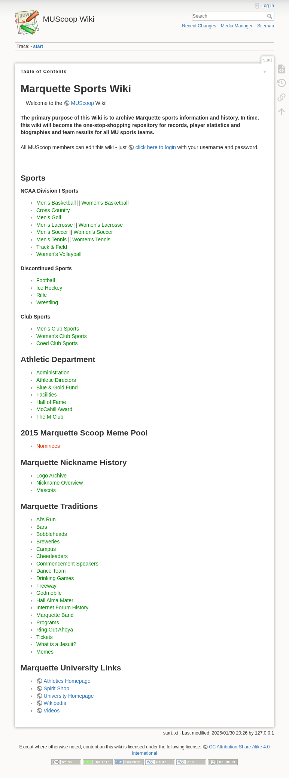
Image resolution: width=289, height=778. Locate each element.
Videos (52, 711)
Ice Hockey (49, 288)
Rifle (41, 295)
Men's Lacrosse (54, 225)
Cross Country (53, 210)
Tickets (44, 637)
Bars (41, 527)
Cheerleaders (52, 556)
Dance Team (51, 571)
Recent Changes (199, 25)
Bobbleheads (51, 534)
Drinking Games (55, 578)
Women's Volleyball (59, 254)
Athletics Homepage (67, 681)
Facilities (46, 395)
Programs (47, 622)
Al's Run (46, 519)
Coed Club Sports (57, 343)
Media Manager (237, 25)
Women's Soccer (93, 232)
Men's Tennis (51, 239)
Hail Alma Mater (54, 600)
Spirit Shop (56, 688)
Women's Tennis (91, 239)
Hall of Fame (51, 402)
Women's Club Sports (61, 336)
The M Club (49, 417)
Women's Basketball (104, 203)
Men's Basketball (56, 203)
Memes (45, 652)
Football (45, 280)
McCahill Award (54, 409)
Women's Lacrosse (101, 225)
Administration (53, 373)
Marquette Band (55, 615)
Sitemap (265, 25)
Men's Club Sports (57, 329)
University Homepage (69, 696)
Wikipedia (55, 703)
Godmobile (49, 593)
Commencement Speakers (67, 564)
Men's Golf (48, 217)
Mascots (46, 490)
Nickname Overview (59, 483)
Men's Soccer (52, 232)
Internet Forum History (62, 607)
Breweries (48, 542)
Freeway (46, 586)
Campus (46, 549)
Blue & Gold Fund (57, 387)
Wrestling (47, 302)
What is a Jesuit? (56, 644)
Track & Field (51, 247)
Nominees (48, 446)
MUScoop (82, 103)
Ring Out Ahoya (54, 630)
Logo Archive (51, 476)
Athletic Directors (56, 380)
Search (270, 16)
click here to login (156, 147)
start (38, 46)
